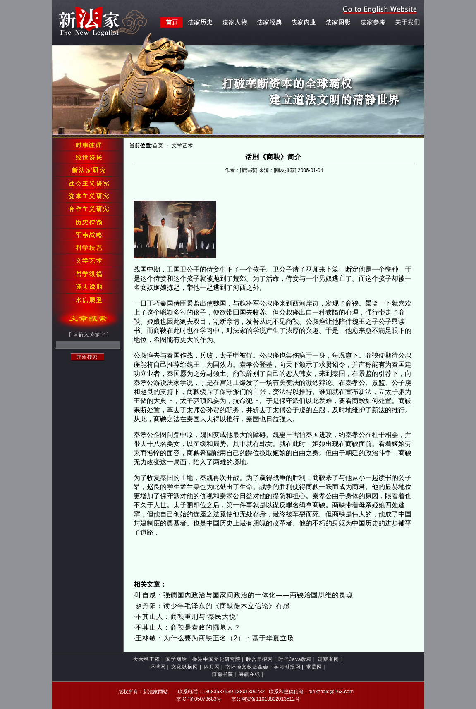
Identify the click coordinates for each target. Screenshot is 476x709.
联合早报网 (259, 659)
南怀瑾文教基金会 (246, 667)
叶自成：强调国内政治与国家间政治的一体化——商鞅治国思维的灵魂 (244, 595)
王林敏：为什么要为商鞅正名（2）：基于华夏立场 (214, 638)
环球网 (158, 667)
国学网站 (176, 659)
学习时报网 (287, 667)
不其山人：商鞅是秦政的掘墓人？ (188, 627)
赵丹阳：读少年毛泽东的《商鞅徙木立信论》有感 (212, 605)
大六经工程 (146, 659)
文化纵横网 (184, 667)
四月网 (212, 667)
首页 (158, 145)
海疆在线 (249, 674)
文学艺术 (182, 145)
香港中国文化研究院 (216, 659)
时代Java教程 (295, 659)
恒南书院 (222, 674)
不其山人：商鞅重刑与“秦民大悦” (187, 616)
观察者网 (328, 659)
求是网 (314, 667)
